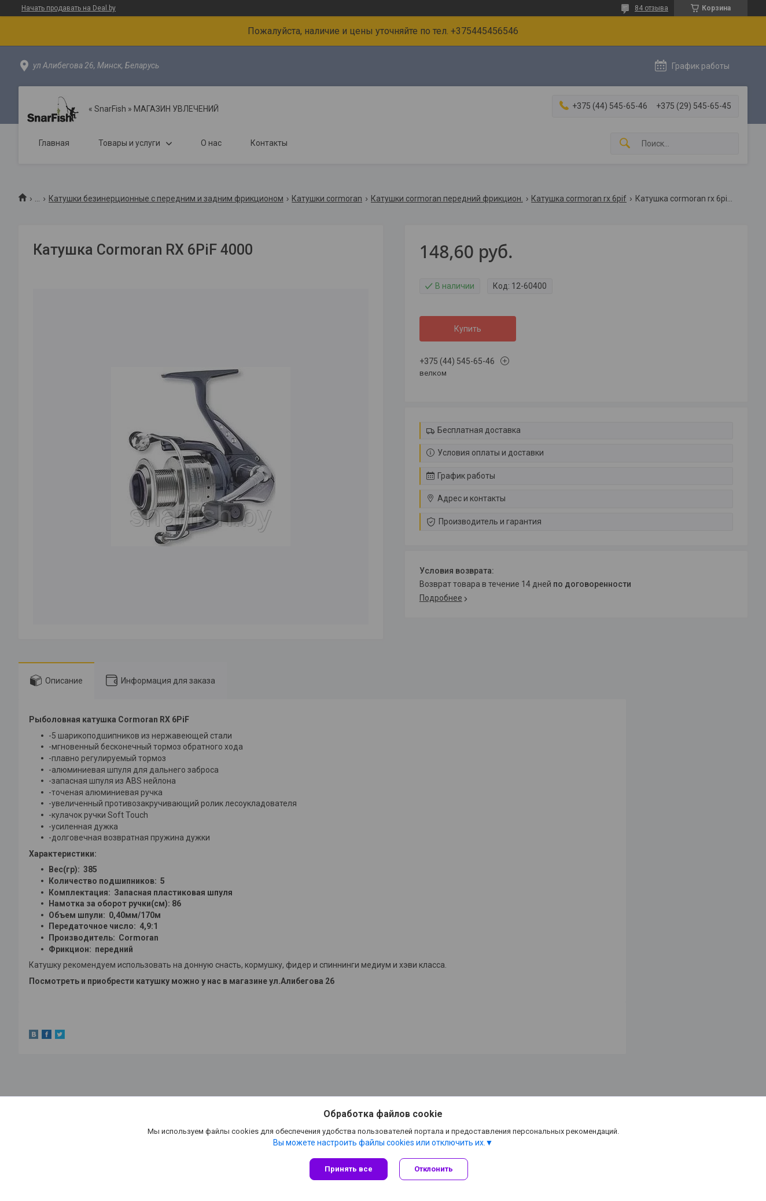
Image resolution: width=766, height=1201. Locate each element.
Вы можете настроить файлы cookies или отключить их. (379, 1142)
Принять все (349, 1169)
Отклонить (433, 1169)
